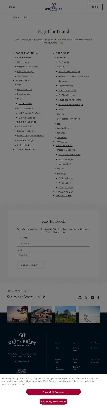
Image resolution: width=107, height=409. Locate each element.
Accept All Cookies (53, 391)
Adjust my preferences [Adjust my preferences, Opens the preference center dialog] (53, 401)
